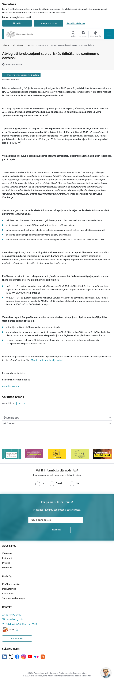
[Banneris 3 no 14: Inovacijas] (34, 453)
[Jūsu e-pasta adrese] (55, 520)
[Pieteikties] (56, 530)
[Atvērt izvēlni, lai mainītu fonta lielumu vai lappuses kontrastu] (95, 34)
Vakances (7, 553)
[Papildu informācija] (17, 630)
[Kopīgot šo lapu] (57, 423)
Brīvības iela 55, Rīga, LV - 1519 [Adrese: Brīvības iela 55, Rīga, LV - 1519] (21, 624)
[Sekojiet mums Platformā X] (11, 657)
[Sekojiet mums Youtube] (30, 656)
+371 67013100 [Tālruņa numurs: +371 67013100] (13, 614)
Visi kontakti (17, 638)
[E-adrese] (8, 629)
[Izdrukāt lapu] (57, 417)
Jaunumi (21, 403)
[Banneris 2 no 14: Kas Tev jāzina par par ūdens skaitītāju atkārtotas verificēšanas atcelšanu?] (11, 453)
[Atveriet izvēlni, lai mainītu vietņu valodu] (83, 34)
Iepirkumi (7, 558)
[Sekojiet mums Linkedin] (4, 657)
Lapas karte (8, 593)
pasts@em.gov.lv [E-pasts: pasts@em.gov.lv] (14, 619)
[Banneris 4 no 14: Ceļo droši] (57, 453)
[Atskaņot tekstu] (14, 64)
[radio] (39, 483)
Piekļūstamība (9, 588)
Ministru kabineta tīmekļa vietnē (47, 360)
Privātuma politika (11, 584)
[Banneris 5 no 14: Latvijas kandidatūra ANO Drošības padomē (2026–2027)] (80, 453)
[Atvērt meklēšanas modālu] (73, 34)
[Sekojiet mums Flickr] (36, 656)
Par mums (7, 567)
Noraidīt (17, 23)
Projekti (6, 562)
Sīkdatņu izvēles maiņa (13, 598)
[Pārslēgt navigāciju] (109, 34)
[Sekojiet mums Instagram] (23, 657)
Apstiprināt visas (49, 23)
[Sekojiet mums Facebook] (17, 657)
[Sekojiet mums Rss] (43, 657)
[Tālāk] (108, 453)
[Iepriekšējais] (5, 453)
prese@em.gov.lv (10, 386)
